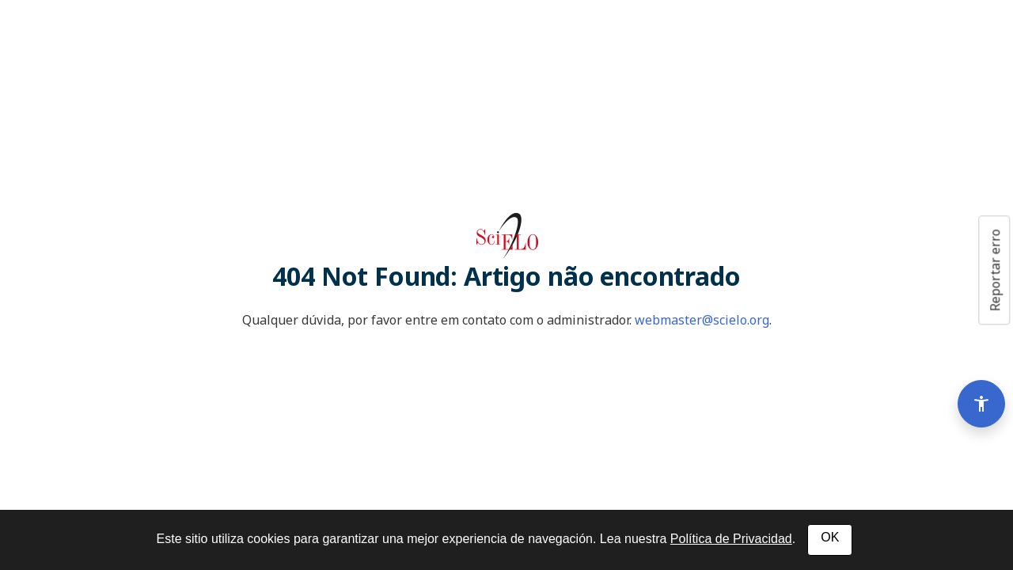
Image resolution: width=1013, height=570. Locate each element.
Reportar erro (995, 270)
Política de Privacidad (731, 538)
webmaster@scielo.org (702, 320)
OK (830, 537)
